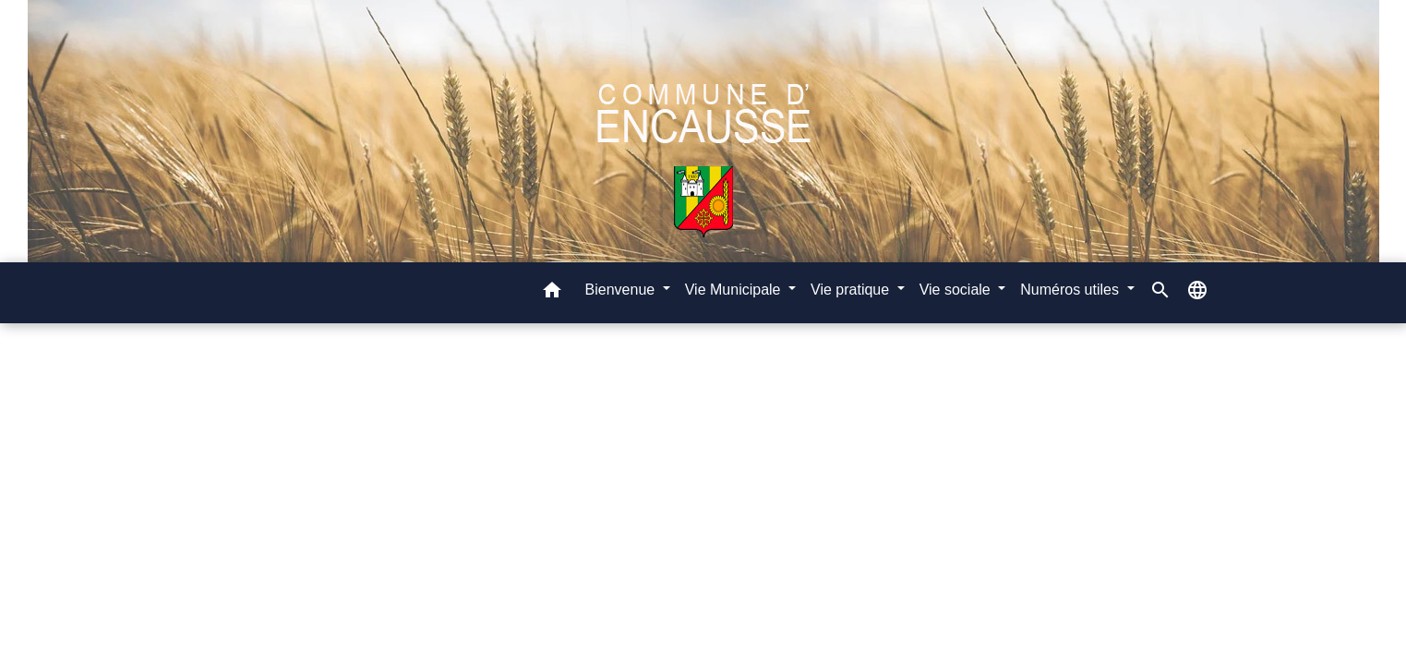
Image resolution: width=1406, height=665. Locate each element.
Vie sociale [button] (957, 289)
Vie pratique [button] (852, 289)
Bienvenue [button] (622, 289)
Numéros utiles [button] (1071, 289)
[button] (552, 293)
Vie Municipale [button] (735, 289)
